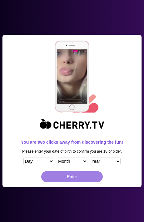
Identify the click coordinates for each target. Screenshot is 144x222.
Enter (72, 176)
